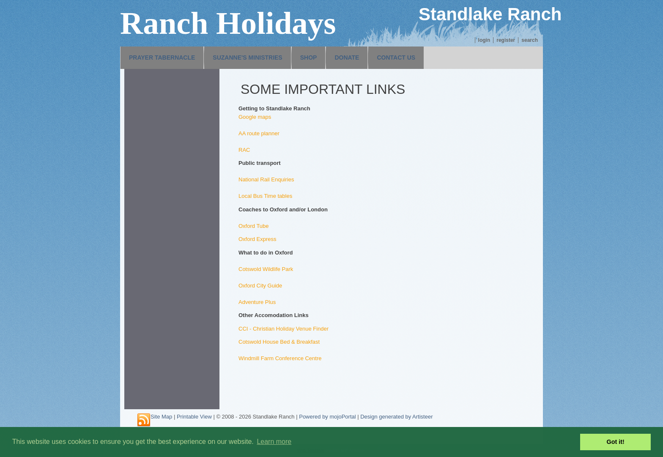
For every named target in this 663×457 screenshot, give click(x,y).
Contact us (396, 57)
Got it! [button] (616, 441)
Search (529, 40)
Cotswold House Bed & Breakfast (279, 342)
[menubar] (272, 58)
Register (505, 40)
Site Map (161, 416)
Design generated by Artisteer (396, 416)
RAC (244, 150)
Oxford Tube (253, 226)
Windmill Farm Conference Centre (280, 358)
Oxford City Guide (260, 285)
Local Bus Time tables (265, 196)
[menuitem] (162, 58)
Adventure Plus (257, 302)
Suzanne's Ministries (247, 57)
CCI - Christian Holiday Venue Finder (283, 329)
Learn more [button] (274, 441)
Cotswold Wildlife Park (265, 269)
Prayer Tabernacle (162, 57)
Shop (308, 57)
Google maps (254, 117)
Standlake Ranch (490, 14)
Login (484, 40)
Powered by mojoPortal (327, 416)
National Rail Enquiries (266, 179)
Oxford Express (257, 239)
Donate (346, 57)
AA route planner (258, 133)
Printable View (194, 416)
